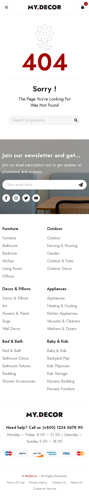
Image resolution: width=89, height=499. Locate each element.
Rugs (6, 321)
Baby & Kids (57, 350)
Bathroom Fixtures (16, 366)
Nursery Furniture (61, 389)
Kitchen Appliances (62, 313)
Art (4, 306)
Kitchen (8, 261)
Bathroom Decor (15, 358)
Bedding (9, 373)
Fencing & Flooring (62, 245)
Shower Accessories (18, 381)
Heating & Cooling (62, 306)
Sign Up (81, 184)
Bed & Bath (11, 350)
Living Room (12, 268)
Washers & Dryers (61, 328)
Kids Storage (57, 373)
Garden (53, 253)
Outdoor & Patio (60, 261)
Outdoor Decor (59, 268)
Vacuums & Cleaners (63, 321)
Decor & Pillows (15, 298)
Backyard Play (58, 358)
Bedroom (9, 253)
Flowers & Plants (15, 313)
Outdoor (54, 238)
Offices (8, 276)
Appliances (56, 298)
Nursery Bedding (61, 381)
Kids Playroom (58, 366)
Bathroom (10, 245)
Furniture (9, 238)
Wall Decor (11, 328)
